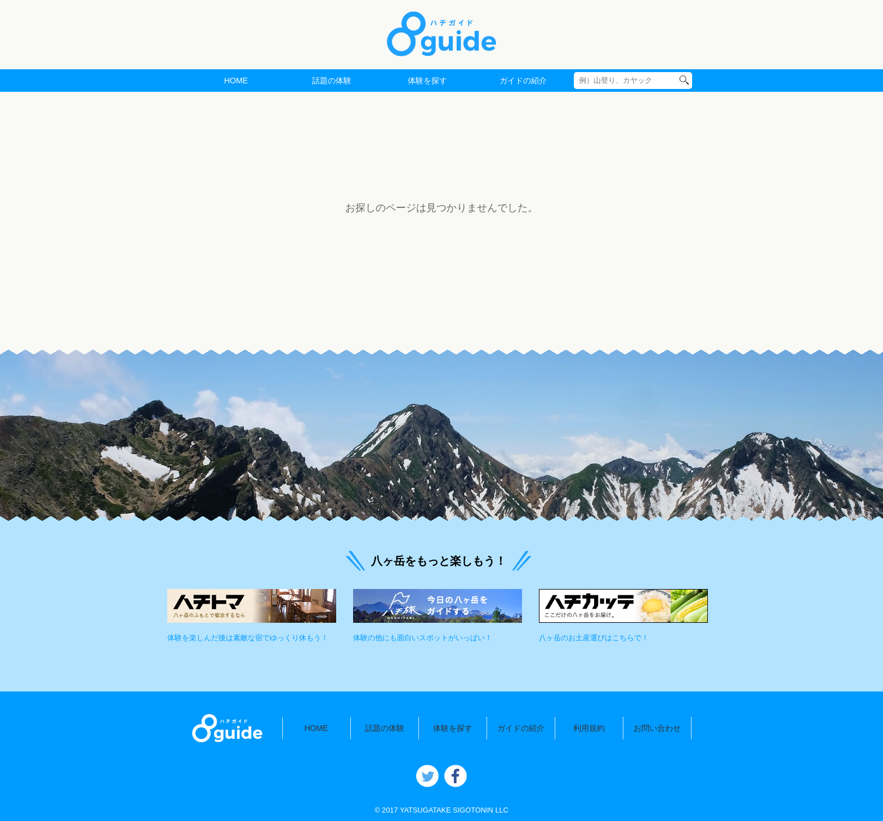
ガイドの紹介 (523, 80)
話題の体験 (331, 80)
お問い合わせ (657, 728)
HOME (236, 80)
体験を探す (427, 80)
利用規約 (589, 728)
